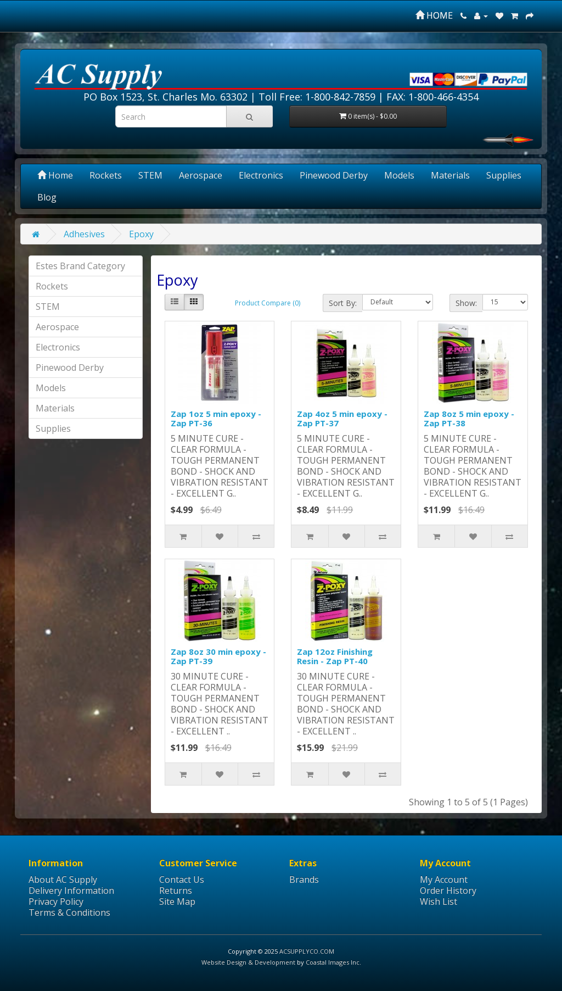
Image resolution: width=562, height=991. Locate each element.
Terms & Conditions (69, 912)
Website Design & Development (248, 962)
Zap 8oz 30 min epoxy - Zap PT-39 (218, 656)
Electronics (261, 175)
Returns (175, 890)
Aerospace (200, 175)
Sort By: (343, 303)
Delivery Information (71, 890)
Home (55, 175)
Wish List (438, 901)
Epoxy (141, 234)
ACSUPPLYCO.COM (306, 951)
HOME (434, 15)
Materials (450, 175)
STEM (150, 175)
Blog (47, 197)
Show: (466, 303)
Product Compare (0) (267, 303)
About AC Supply (63, 879)
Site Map (177, 901)
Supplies (503, 175)
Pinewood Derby (334, 175)
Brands (304, 879)
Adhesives (84, 234)
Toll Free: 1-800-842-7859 (316, 96)
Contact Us (181, 879)
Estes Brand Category (80, 266)
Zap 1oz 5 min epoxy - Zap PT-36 (216, 418)
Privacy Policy (56, 901)
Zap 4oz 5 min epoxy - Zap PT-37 (342, 418)
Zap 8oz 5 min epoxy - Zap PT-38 (469, 418)
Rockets (105, 175)
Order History (448, 890)
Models (399, 175)
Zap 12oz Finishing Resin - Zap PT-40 (335, 656)
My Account (444, 879)
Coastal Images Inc (332, 962)
